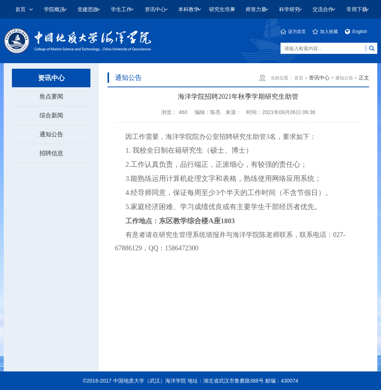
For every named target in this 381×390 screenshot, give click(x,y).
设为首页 (297, 31)
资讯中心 (155, 9)
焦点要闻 (51, 96)
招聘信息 (51, 153)
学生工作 (121, 9)
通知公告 (51, 134)
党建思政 (87, 9)
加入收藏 (329, 31)
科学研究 (289, 9)
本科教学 (188, 9)
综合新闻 (51, 115)
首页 (20, 9)
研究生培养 (222, 9)
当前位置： (281, 78)
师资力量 (256, 9)
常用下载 (356, 9)
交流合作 (323, 9)
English (359, 31)
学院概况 (54, 9)
